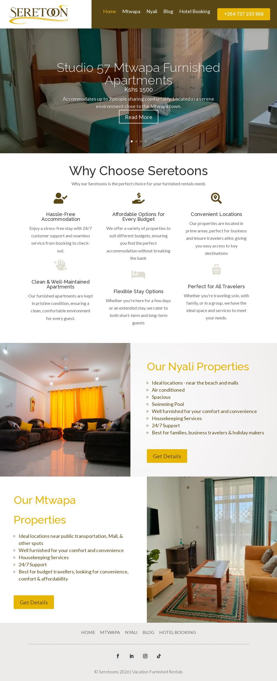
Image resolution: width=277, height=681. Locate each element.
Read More (138, 126)
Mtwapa (131, 11)
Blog (168, 11)
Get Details (167, 456)
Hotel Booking (194, 11)
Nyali (151, 11)
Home (109, 11)
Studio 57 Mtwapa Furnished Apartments (138, 83)
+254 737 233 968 (244, 14)
